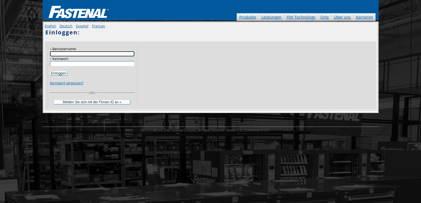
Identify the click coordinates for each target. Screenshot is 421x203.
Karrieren (364, 17)
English (50, 26)
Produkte (247, 17)
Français (98, 26)
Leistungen (271, 17)
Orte (324, 17)
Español (82, 26)
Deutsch (66, 26)
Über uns (342, 17)
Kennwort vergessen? (67, 83)
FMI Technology (301, 17)
